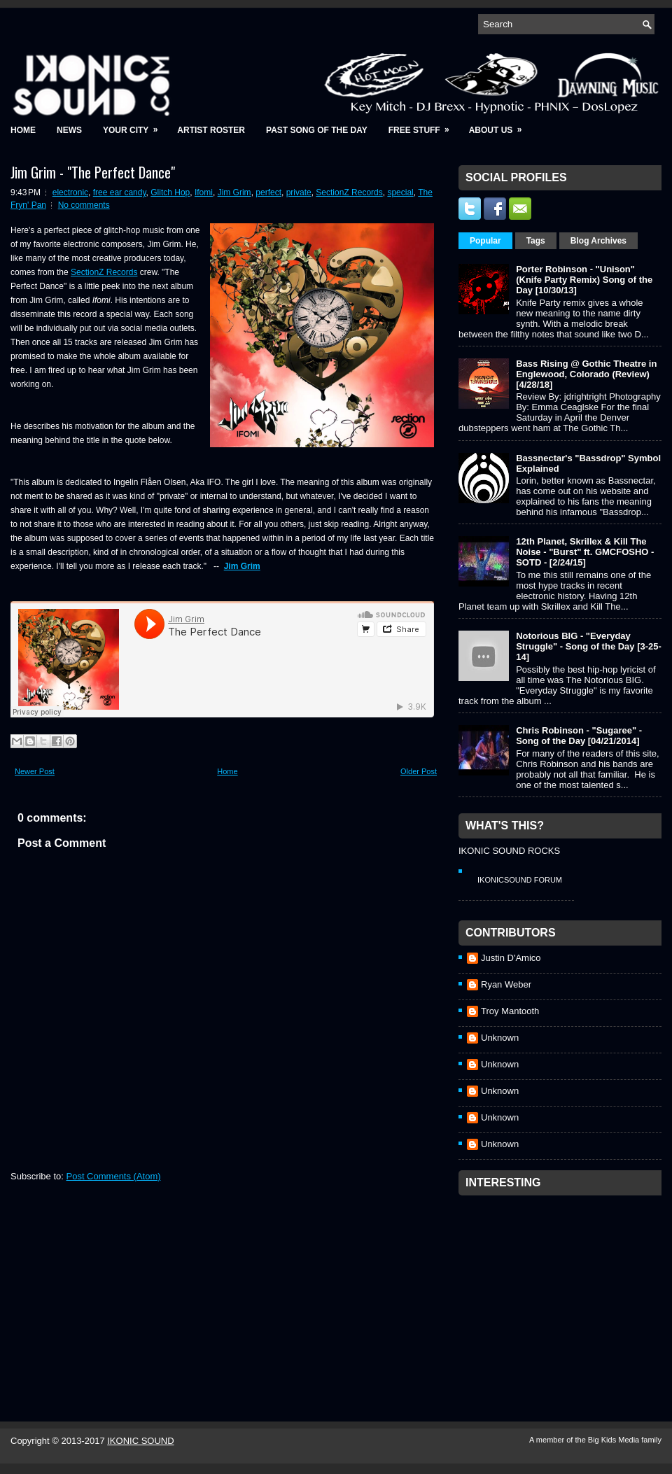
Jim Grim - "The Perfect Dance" (92, 172)
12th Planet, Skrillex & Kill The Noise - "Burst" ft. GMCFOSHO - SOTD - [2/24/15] (585, 552)
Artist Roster (211, 130)
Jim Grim (234, 192)
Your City (135, 125)
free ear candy (119, 192)
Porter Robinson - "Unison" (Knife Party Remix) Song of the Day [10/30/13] (584, 279)
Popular (485, 241)
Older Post (418, 771)
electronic (70, 192)
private (299, 192)
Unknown (500, 1037)
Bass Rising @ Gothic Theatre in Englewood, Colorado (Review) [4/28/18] (586, 374)
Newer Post (35, 771)
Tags (535, 241)
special (400, 192)
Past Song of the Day (317, 130)
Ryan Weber (506, 984)
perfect (268, 192)
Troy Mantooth (510, 1011)
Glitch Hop (170, 192)
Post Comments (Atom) (113, 1176)
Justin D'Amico (511, 958)
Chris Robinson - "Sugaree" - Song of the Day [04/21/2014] (579, 735)
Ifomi (204, 192)
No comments (84, 205)
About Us (500, 125)
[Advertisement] (563, 1289)
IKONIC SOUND (140, 1441)
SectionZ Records (349, 192)
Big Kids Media (614, 1440)
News (69, 130)
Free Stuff (423, 125)
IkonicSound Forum (519, 880)
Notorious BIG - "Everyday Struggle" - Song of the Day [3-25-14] (589, 646)
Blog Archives (598, 241)
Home (23, 130)
